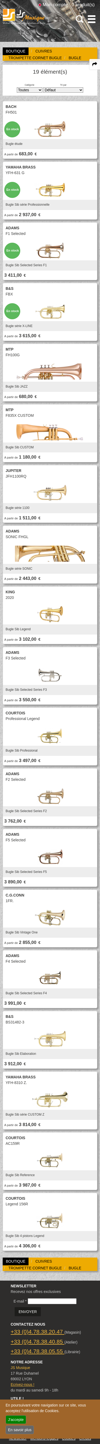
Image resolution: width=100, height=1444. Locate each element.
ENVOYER (28, 1312)
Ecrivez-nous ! (22, 1384)
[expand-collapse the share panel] (94, 64)
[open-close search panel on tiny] (79, 19)
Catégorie (29, 85)
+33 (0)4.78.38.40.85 (37, 1341)
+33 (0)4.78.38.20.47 (37, 1332)
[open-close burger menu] (91, 19)
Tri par (63, 85)
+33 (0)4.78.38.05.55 (37, 1351)
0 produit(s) (83, 4)
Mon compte (55, 4)
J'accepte (16, 1419)
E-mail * (20, 1301)
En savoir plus (19, 1430)
